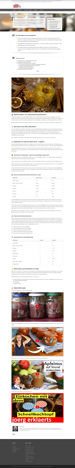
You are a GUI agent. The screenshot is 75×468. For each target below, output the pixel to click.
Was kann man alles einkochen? (24, 61)
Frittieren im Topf (29, 450)
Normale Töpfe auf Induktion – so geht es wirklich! (30, 458)
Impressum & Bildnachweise (35, 466)
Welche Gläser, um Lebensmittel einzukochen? (27, 60)
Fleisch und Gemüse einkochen (26, 66)
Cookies (22, 0)
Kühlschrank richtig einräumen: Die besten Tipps (30, 454)
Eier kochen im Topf (30, 447)
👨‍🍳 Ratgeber (16, 12)
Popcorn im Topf (29, 461)
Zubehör (14, 452)
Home (13, 12)
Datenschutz (49, 466)
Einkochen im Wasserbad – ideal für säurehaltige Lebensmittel (32, 64)
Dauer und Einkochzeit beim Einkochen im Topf (29, 65)
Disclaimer (44, 466)
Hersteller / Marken (16, 449)
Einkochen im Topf (29, 449)
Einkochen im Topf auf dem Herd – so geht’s (26, 63)
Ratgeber (14, 450)
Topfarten (15, 447)
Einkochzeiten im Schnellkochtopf (26, 68)
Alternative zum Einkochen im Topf (24, 69)
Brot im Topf (28, 445)
